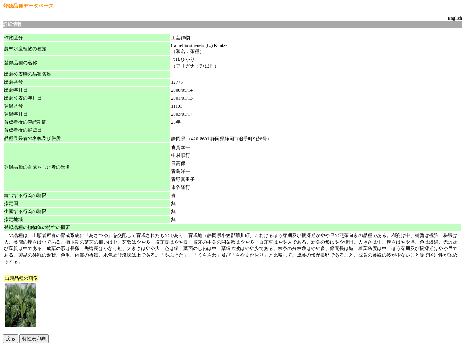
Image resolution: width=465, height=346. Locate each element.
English (455, 18)
